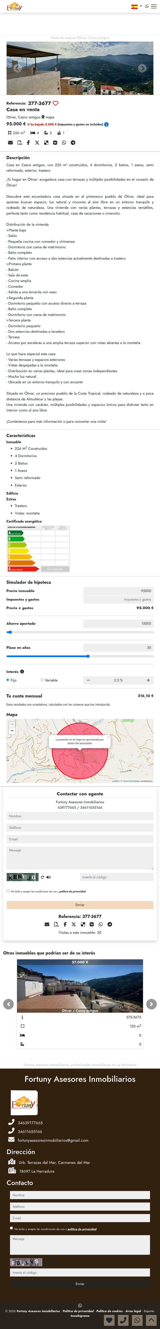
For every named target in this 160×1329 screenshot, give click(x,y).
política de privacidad (72, 891)
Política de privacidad (79, 1311)
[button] (8, 1004)
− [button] (12, 731)
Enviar (80, 904)
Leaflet (115, 781)
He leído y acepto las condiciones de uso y (48, 891)
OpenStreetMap (131, 781)
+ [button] (12, 725)
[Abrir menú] (154, 6)
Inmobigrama (80, 1315)
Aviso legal (133, 1311)
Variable (51, 680)
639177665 (67, 807)
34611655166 (91, 807)
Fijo (13, 680)
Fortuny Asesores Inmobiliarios (39, 1311)
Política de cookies (109, 1311)
